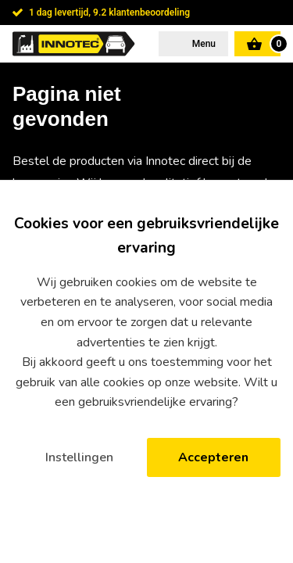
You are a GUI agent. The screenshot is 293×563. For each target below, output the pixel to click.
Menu (203, 43)
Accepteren (213, 457)
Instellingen (79, 457)
